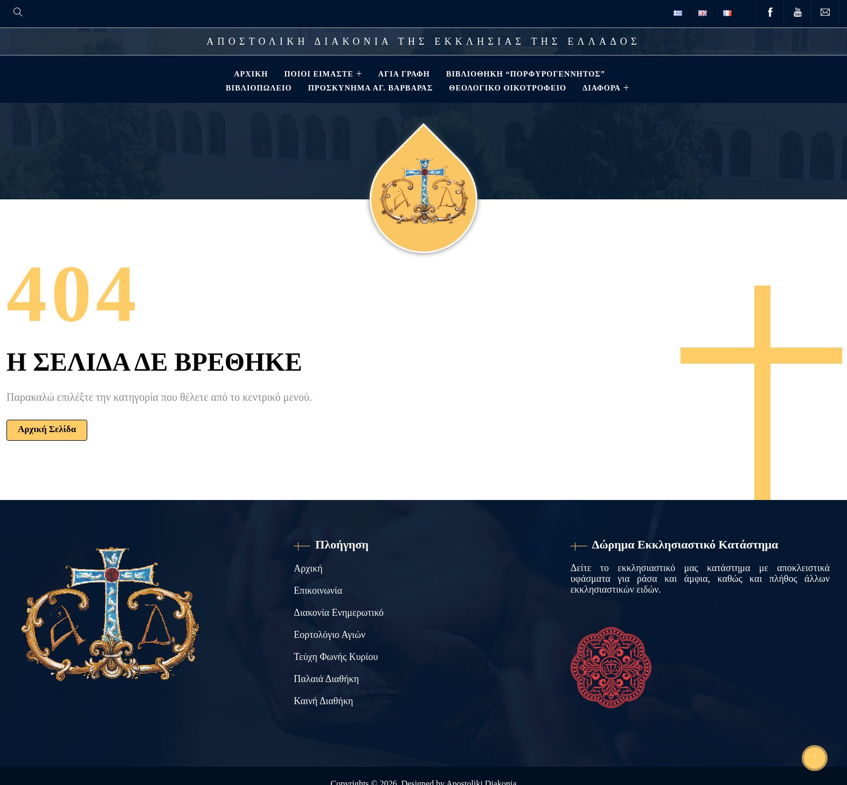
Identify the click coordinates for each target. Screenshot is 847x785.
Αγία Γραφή (403, 74)
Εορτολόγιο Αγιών (329, 634)
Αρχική (250, 74)
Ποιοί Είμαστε (317, 74)
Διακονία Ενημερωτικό (339, 612)
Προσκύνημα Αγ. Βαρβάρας (369, 88)
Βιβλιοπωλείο (258, 88)
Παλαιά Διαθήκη (326, 678)
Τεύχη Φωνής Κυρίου (336, 656)
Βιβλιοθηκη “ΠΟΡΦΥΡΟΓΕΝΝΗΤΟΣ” (524, 74)
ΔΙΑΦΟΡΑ (600, 88)
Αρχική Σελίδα (47, 429)
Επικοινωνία (318, 590)
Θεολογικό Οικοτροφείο (506, 88)
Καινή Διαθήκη (323, 701)
